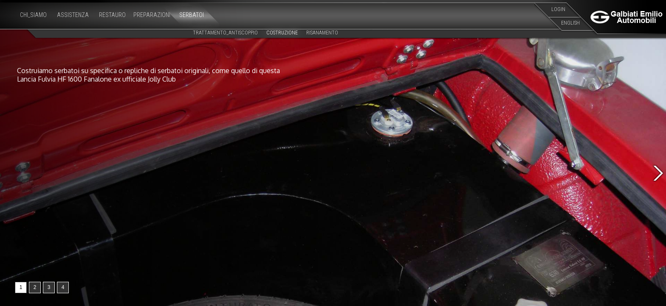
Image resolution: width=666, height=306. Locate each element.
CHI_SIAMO (33, 14)
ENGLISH (570, 23)
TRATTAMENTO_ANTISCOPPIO (225, 33)
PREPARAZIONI (151, 14)
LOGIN (558, 9)
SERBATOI (191, 14)
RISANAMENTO (322, 33)
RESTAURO (112, 14)
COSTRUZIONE (282, 33)
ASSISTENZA (73, 14)
